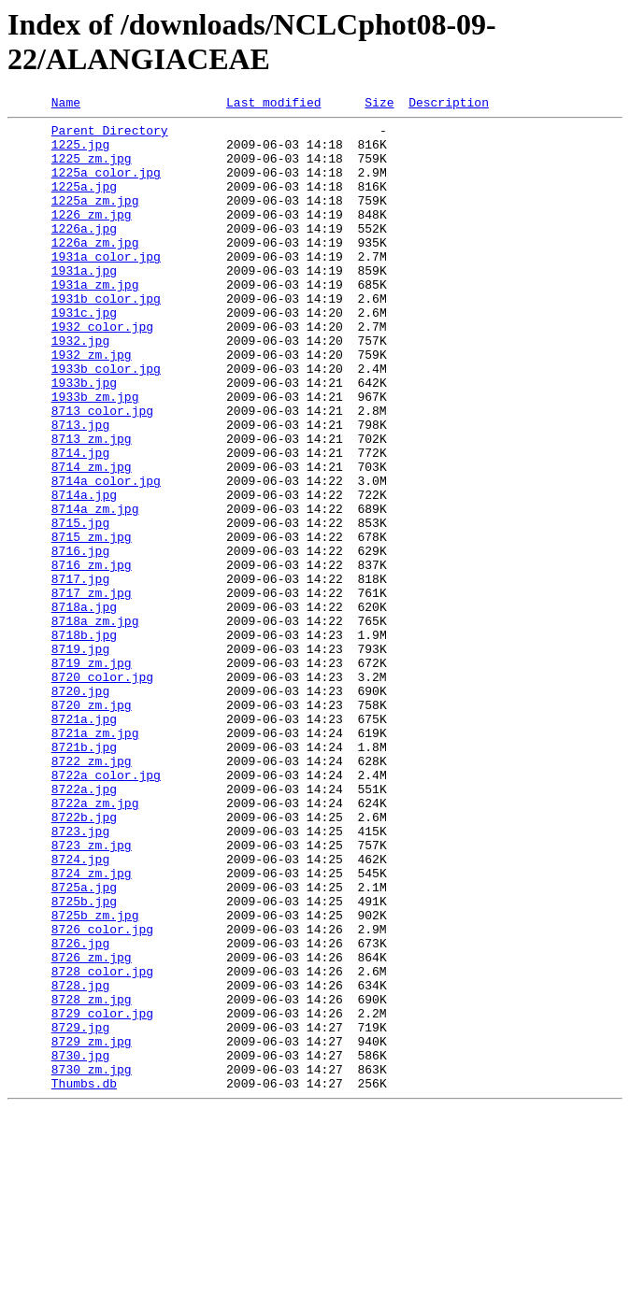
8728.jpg (80, 1161)
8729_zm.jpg (91, 1228)
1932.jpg (80, 387)
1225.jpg (80, 152)
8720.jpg (80, 808)
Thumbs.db (84, 1279)
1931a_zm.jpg (95, 320)
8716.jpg (80, 640)
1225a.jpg (84, 202)
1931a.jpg (84, 303)
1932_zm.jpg (91, 404)
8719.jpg (80, 757)
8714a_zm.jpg (95, 589)
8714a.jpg (84, 572)
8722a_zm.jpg (95, 942)
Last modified (273, 104)
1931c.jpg (84, 354)
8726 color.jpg (102, 1094)
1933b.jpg (84, 438)
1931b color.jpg (106, 337)
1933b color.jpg (106, 421)
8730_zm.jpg (91, 1262)
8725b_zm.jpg (95, 1077)
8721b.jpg (84, 875)
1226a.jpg (84, 253)
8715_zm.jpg (91, 623)
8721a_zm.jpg (95, 858)
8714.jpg (80, 522)
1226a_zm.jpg (95, 270)
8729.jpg (80, 1211)
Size (379, 104)
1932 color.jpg (102, 371)
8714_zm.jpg (91, 539)
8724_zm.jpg (91, 1026)
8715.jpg (80, 606)
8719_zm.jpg (91, 774)
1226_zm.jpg (91, 236)
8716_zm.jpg (91, 656)
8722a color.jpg (106, 909)
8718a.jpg (84, 707)
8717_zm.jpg (91, 690)
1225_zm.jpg (91, 169)
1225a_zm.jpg (95, 219)
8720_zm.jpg (91, 825)
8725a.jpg (84, 1043)
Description (448, 104)
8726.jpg (80, 1110)
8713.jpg (80, 488)
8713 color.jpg (102, 471)
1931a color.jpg (106, 286)
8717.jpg (80, 673)
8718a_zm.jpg (95, 724)
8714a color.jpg (106, 555)
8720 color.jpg (102, 791)
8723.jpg (80, 976)
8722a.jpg (84, 925)
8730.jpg (80, 1245)
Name (65, 104)
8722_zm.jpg (91, 892)
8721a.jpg (84, 841)
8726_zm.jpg (91, 1127)
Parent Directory (109, 135)
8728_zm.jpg (91, 1178)
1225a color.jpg (106, 186)
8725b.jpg (84, 1060)
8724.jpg (80, 1010)
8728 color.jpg (102, 1144)
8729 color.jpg (102, 1195)
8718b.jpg (84, 740)
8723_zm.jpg (91, 993)
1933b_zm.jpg (95, 455)
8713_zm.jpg (91, 505)
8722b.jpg (84, 959)
